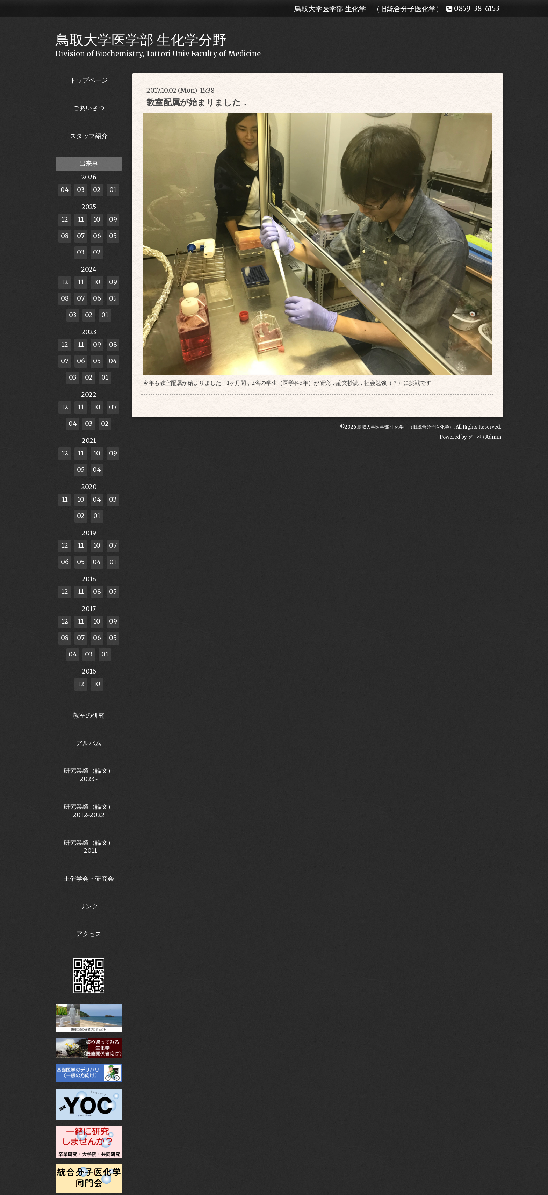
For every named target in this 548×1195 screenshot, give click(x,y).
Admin (493, 437)
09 (113, 219)
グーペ (475, 437)
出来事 (88, 163)
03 (81, 190)
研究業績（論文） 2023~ (89, 774)
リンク (88, 906)
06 (97, 236)
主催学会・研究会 (89, 878)
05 (113, 236)
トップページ (89, 80)
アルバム (88, 743)
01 (112, 190)
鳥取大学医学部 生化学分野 (141, 40)
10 (96, 219)
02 (97, 190)
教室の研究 (88, 715)
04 (64, 190)
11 (81, 219)
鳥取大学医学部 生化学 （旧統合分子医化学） (405, 427)
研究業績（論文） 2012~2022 (89, 810)
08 (65, 236)
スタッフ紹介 (89, 136)
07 (81, 236)
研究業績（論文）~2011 (89, 846)
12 (64, 219)
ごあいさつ (88, 108)
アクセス (88, 934)
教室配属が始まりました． (197, 102)
